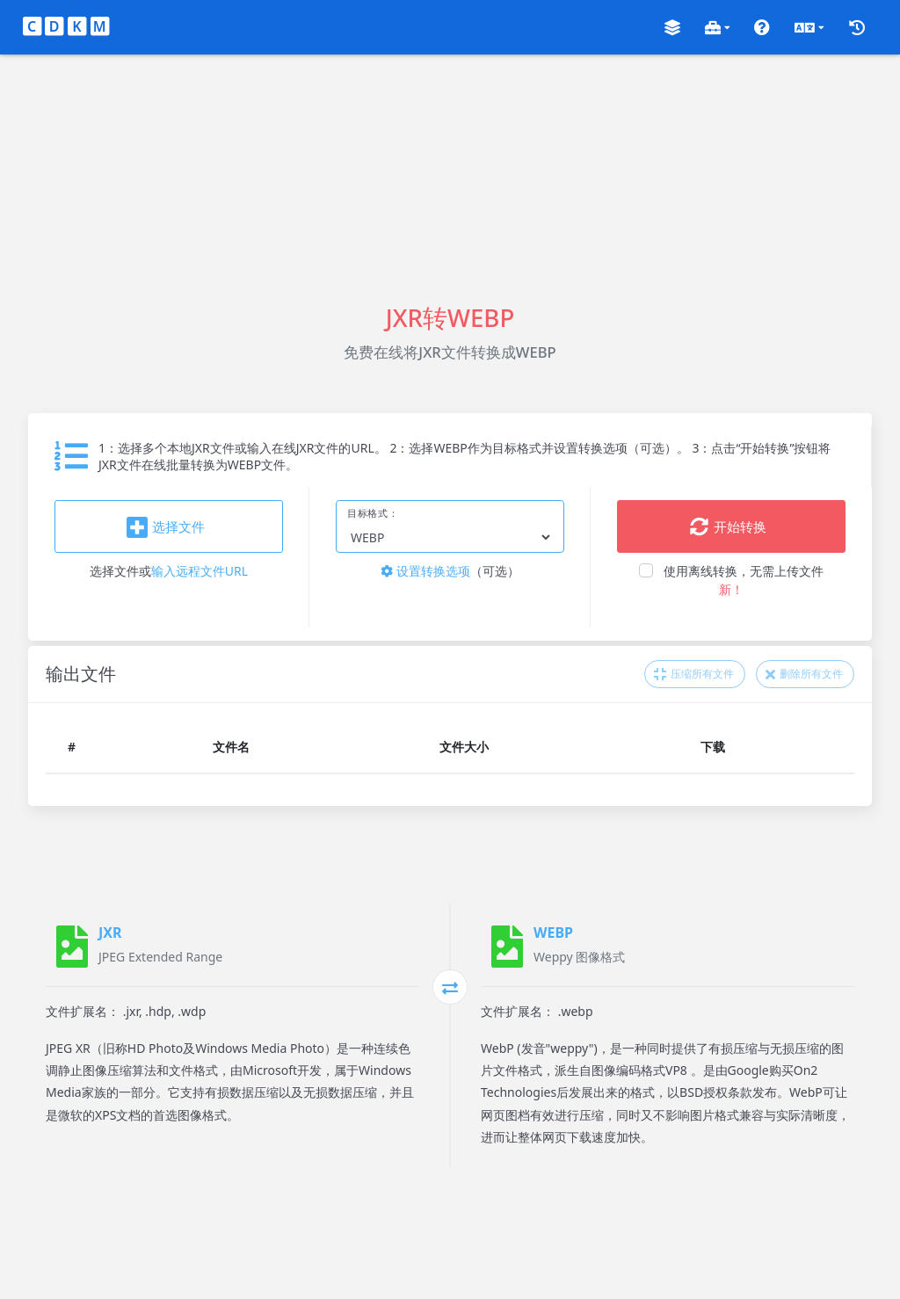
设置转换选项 (425, 570)
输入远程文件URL (199, 570)
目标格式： (372, 513)
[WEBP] (507, 946)
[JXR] (72, 946)
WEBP (553, 932)
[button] (672, 28)
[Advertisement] (450, 177)
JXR (110, 932)
